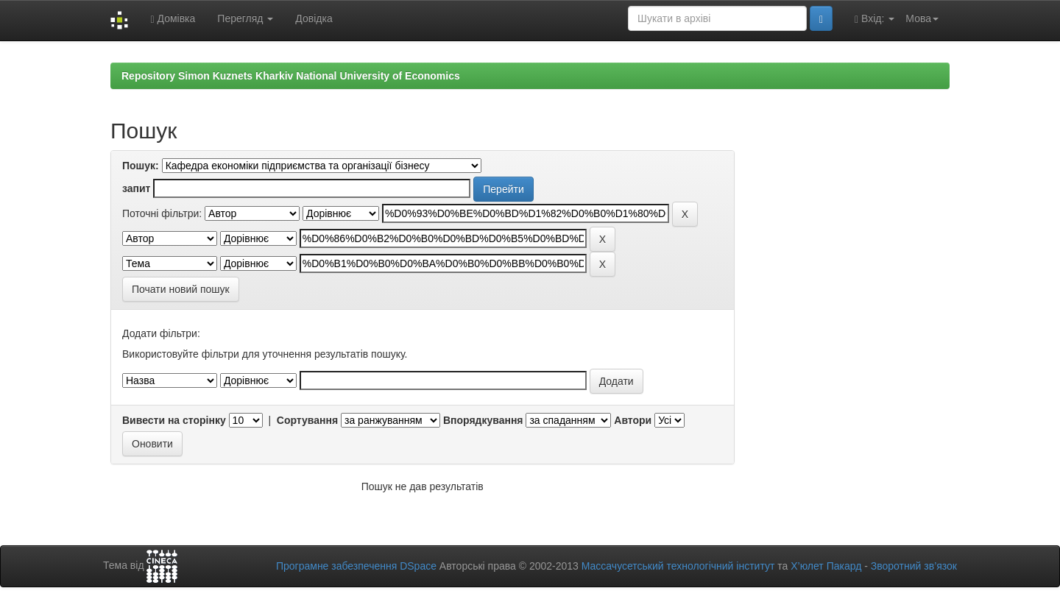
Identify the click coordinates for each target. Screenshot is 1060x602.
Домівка (172, 19)
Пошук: (140, 165)
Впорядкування (483, 420)
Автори (632, 420)
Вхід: (874, 19)
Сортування (307, 420)
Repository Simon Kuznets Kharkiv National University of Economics (290, 76)
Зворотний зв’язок (914, 566)
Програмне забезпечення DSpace (356, 566)
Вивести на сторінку (174, 420)
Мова (922, 18)
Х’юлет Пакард (826, 566)
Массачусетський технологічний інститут (678, 566)
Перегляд (245, 18)
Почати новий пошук (181, 289)
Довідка (313, 18)
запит (136, 188)
